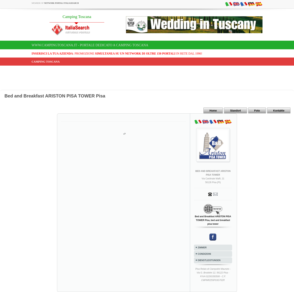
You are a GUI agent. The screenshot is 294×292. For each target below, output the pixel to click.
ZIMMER (202, 247)
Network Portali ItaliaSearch (61, 3)
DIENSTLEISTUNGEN (209, 260)
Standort (235, 110)
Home (213, 110)
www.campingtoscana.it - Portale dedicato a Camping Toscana (90, 45)
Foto (257, 110)
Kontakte (278, 110)
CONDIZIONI (204, 254)
